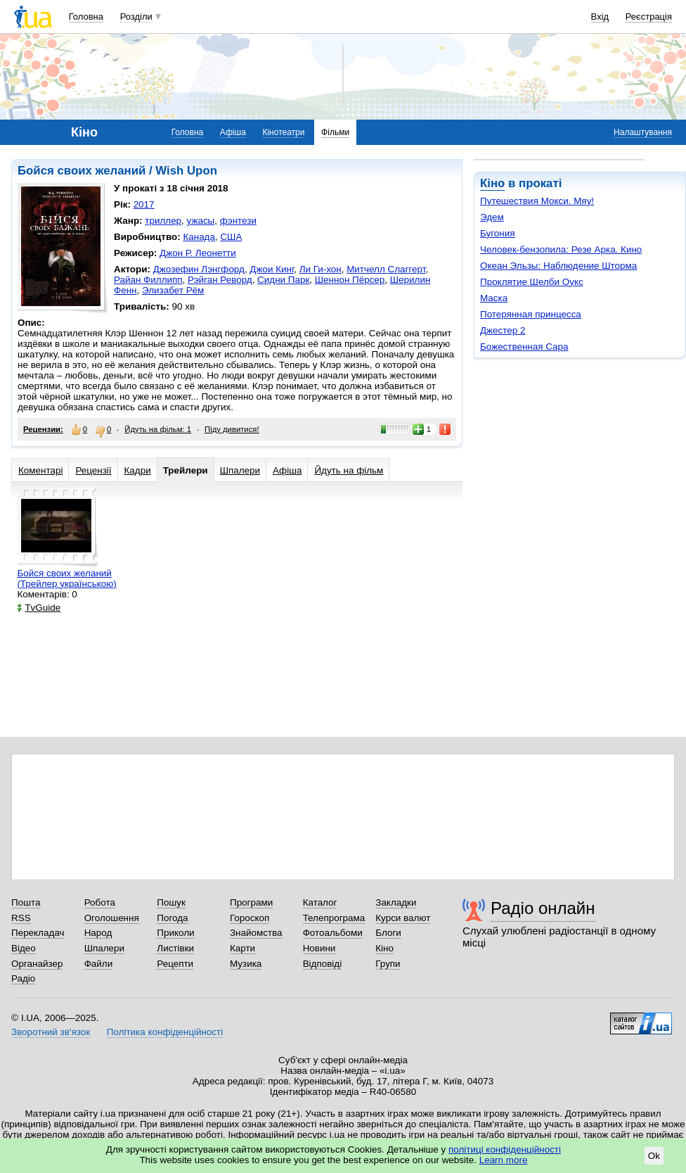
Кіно (492, 183)
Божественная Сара (524, 346)
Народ (98, 932)
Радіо (23, 978)
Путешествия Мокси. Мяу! (537, 201)
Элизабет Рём (173, 290)
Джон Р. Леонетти (198, 253)
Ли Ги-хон (320, 269)
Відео (23, 948)
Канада (199, 237)
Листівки (175, 948)
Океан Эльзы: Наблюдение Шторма (558, 265)
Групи (387, 963)
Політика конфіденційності (165, 1032)
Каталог (320, 902)
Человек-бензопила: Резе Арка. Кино (561, 249)
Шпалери (240, 470)
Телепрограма (334, 918)
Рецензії (93, 470)
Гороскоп (249, 918)
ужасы (201, 220)
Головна (86, 16)
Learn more (503, 1160)
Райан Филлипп (148, 279)
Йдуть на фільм (348, 470)
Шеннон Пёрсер (350, 279)
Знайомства (256, 932)
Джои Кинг (272, 269)
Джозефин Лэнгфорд (199, 269)
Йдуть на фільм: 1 (157, 429)
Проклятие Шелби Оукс (531, 282)
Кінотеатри (283, 132)
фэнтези (238, 220)
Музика (245, 963)
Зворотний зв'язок (50, 1032)
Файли (98, 963)
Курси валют (402, 918)
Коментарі (40, 470)
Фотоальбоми (333, 932)
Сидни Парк (283, 279)
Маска (493, 298)
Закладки (395, 902)
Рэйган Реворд (220, 279)
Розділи (136, 16)
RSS (21, 918)
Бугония (497, 233)
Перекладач (37, 932)
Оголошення (111, 918)
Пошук (171, 902)
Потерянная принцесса (530, 314)
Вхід (600, 16)
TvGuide (38, 607)
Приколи (175, 932)
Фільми (335, 132)
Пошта (25, 902)
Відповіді (322, 963)
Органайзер (37, 963)
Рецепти (175, 963)
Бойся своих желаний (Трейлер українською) (66, 578)
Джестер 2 (502, 330)
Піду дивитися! (232, 429)
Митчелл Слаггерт (386, 269)
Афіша (233, 132)
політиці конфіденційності (504, 1149)
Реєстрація (649, 16)
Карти (242, 948)
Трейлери (185, 470)
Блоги (388, 932)
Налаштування (643, 132)
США (231, 237)
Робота (99, 902)
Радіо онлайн (543, 908)
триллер (163, 220)
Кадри (137, 470)
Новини (319, 948)
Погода (172, 918)
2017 (144, 204)
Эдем (492, 217)
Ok (654, 1155)
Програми (251, 902)
